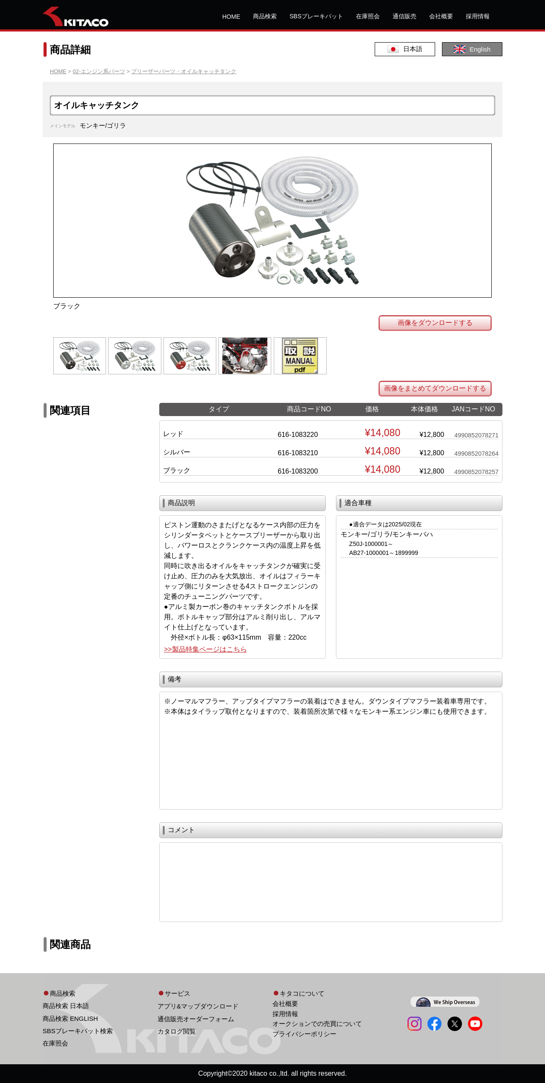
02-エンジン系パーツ (99, 71)
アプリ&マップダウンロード (198, 1006)
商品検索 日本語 (66, 1005)
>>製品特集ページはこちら (205, 649)
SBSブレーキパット (316, 16)
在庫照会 (368, 16)
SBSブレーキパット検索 (78, 1030)
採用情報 (478, 16)
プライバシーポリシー (304, 1033)
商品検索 (265, 16)
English (472, 49)
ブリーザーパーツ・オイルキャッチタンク (183, 71)
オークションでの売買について (317, 1023)
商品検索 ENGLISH (70, 1018)
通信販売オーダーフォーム (196, 1019)
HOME (231, 16)
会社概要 (441, 16)
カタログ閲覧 (177, 1031)
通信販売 (404, 16)
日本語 (404, 49)
